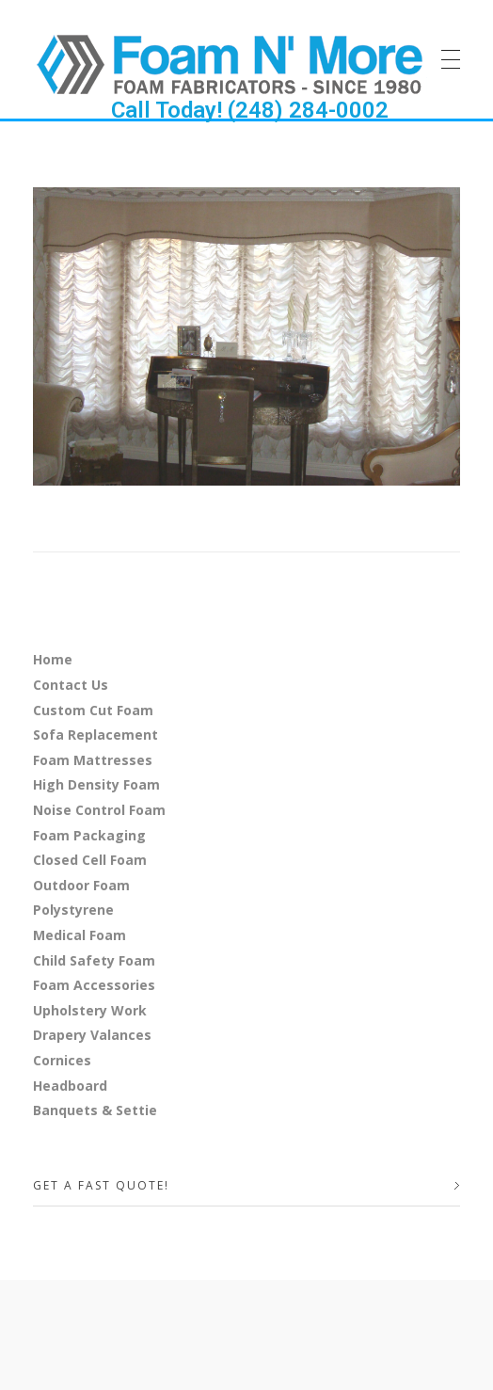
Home (52, 659)
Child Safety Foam (94, 960)
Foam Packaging (89, 835)
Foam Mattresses (92, 760)
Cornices (62, 1060)
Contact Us (70, 685)
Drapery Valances (92, 1035)
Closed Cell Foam (90, 860)
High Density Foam (96, 784)
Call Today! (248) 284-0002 (250, 110)
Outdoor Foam (81, 885)
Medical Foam (79, 935)
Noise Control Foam (99, 810)
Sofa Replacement (95, 734)
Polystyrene (73, 910)
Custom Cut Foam (93, 710)
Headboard (70, 1085)
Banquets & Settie (95, 1110)
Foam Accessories (94, 985)
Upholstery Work (90, 1010)
